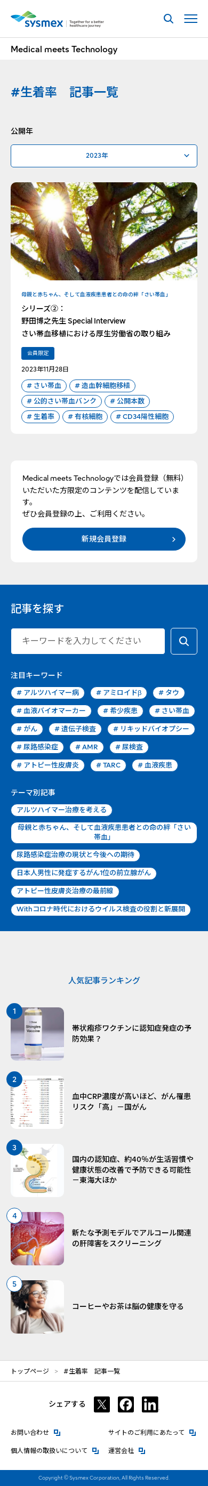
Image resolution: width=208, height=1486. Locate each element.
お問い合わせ (36, 1431)
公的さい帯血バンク (62, 401)
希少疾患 (120, 711)
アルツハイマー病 (48, 693)
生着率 (40, 417)
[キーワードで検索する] (184, 641)
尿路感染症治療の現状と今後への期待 (75, 854)
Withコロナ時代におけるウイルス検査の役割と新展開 (101, 909)
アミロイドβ (118, 693)
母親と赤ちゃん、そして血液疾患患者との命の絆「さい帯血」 (104, 832)
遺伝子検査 (75, 729)
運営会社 (127, 1450)
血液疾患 (155, 765)
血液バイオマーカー (51, 711)
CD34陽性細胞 (142, 417)
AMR (86, 747)
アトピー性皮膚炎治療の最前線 (65, 890)
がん (27, 729)
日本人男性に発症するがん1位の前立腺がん (84, 872)
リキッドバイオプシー (151, 729)
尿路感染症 (37, 747)
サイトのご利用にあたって (152, 1431)
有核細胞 (85, 417)
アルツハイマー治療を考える (62, 809)
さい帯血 (44, 386)
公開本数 (127, 401)
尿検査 (129, 747)
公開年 (22, 131)
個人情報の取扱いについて (55, 1450)
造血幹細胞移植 (102, 386)
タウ (168, 693)
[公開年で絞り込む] (104, 155)
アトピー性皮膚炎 (48, 765)
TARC (108, 765)
